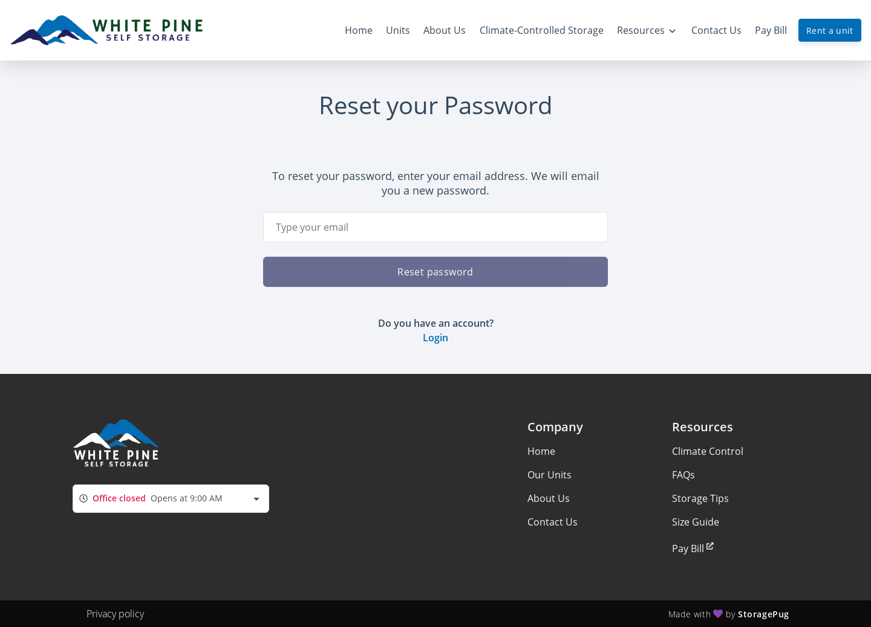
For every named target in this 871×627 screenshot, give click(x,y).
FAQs (683, 474)
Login (435, 337)
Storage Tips (700, 498)
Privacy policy (115, 613)
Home (541, 451)
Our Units (549, 474)
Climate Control (707, 451)
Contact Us (552, 522)
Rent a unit (829, 30)
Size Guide (695, 522)
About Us (548, 498)
